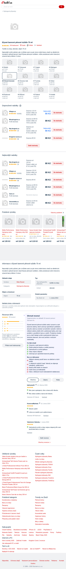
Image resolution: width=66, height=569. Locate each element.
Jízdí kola (17, 535)
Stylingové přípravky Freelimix (44, 478)
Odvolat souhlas (44, 560)
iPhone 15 (32, 529)
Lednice (31, 532)
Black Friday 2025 (41, 535)
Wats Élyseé (20, 282)
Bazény (31, 535)
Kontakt (61, 560)
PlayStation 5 (47, 529)
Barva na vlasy (39, 508)
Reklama (54, 560)
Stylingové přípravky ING (43, 475)
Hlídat (30, 45)
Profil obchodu (13, 121)
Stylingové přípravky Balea (43, 456)
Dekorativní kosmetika (42, 524)
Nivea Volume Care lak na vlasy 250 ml (14, 494)
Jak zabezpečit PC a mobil (10, 543)
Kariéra (33, 563)
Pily (3, 535)
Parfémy (58, 532)
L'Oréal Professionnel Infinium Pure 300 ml (15, 466)
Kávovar (24, 532)
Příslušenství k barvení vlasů (11, 513)
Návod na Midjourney (49, 549)
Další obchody (33, 145)
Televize (16, 532)
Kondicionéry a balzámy (9, 500)
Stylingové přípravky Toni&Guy (44, 480)
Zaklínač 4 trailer (21, 540)
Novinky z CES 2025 (8, 549)
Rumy (52, 532)
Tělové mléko (39, 511)
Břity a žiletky (39, 521)
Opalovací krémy (40, 516)
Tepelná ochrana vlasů (9, 511)
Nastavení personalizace (29, 560)
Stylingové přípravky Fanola (43, 470)
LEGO (39, 529)
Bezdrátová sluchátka (20, 529)
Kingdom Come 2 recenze (37, 540)
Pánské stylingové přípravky (44, 472)
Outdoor (24, 535)
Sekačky (9, 535)
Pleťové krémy (39, 500)
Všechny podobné (57, 212)
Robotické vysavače (42, 532)
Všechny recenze (43, 442)
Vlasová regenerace (8, 508)
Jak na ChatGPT (35, 549)
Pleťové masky (39, 502)
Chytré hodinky (6, 529)
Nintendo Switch (7, 532)
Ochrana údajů (15, 560)
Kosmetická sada (40, 513)
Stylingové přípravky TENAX (44, 464)
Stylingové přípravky (9, 11)
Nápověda (5, 560)
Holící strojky (39, 519)
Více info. (12, 339)
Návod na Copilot (22, 549)
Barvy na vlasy (6, 502)
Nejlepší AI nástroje (8, 551)
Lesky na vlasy (39, 459)
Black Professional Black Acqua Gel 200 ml (15, 487)
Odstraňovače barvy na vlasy (11, 516)
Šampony (5, 505)
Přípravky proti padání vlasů (10, 519)
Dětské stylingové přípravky (43, 462)
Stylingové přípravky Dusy (43, 467)
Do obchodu (58, 112)
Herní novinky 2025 (8, 540)
